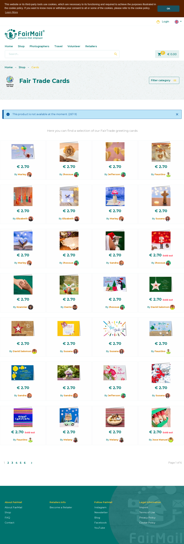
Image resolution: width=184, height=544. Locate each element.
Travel (58, 46)
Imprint (143, 507)
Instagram (100, 507)
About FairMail (13, 507)
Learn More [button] (11, 12)
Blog (97, 517)
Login (165, 21)
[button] (178, 21)
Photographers (39, 46)
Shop (21, 46)
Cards (35, 67)
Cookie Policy (147, 522)
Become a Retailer (61, 507)
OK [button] (168, 8)
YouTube (99, 527)
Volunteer (74, 46)
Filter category (164, 80)
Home (9, 46)
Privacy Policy (147, 517)
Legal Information (150, 502)
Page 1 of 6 (175, 462)
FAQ (7, 517)
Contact (9, 522)
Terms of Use (147, 512)
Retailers (91, 46)
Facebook (100, 522)
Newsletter (101, 512)
